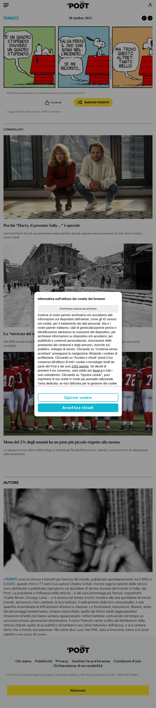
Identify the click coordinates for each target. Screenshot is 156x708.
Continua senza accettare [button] (78, 308)
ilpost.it (98, 370)
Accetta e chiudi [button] (77, 407)
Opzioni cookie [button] (78, 397)
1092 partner (80, 366)
